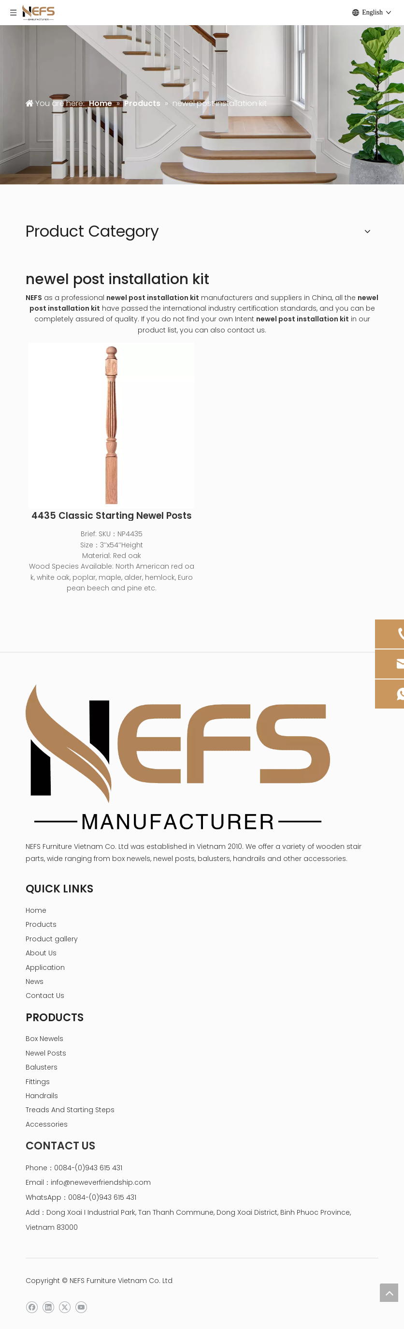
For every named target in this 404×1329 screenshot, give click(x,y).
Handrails (42, 1096)
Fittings (38, 1082)
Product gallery (52, 939)
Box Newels (44, 1038)
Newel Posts (46, 1053)
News (34, 981)
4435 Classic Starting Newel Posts (111, 516)
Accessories (47, 1124)
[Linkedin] (48, 1307)
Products (41, 924)
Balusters (42, 1067)
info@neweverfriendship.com (101, 1182)
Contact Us (45, 995)
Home (36, 910)
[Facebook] (32, 1307)
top (389, 1293)
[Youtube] (81, 1307)
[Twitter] (64, 1307)
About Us (41, 953)
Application (45, 967)
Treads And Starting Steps (70, 1110)
